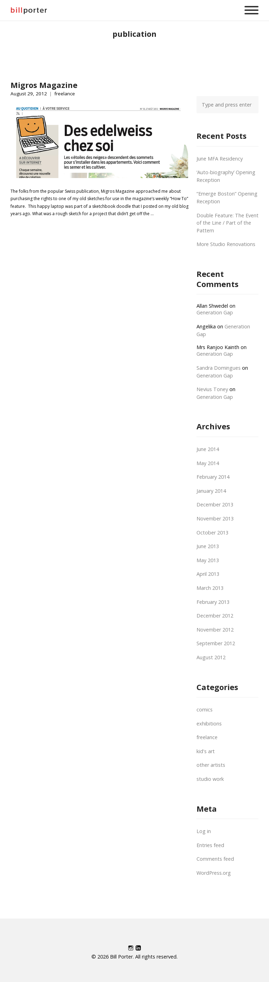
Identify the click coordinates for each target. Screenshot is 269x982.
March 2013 (209, 588)
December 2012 (214, 615)
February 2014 (212, 476)
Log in (203, 831)
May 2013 (207, 560)
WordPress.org (213, 873)
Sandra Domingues (218, 367)
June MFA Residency (219, 158)
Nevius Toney (212, 389)
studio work (210, 779)
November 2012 (215, 629)
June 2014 (207, 449)
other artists (210, 765)
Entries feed (210, 845)
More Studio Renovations (225, 244)
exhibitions (209, 723)
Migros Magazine (44, 85)
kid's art (205, 751)
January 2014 (211, 490)
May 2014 (207, 463)
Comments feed (215, 858)
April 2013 (207, 574)
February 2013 (212, 602)
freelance (64, 94)
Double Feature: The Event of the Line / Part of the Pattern (227, 223)
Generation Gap (214, 312)
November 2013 (215, 518)
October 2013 (212, 532)
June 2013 (207, 546)
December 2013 (214, 504)
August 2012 (211, 657)
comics (204, 709)
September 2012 (215, 643)
